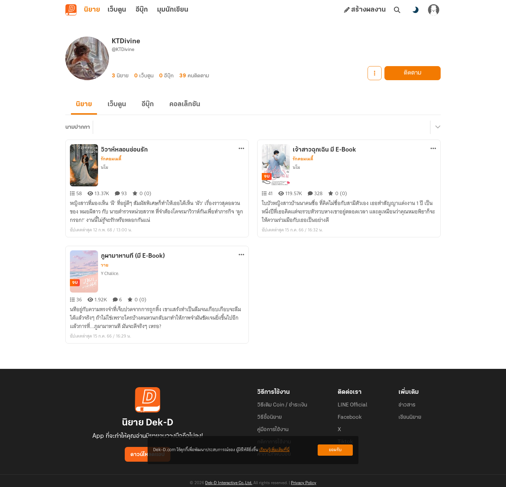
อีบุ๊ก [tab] (142, 9)
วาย (104, 265)
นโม (104, 167)
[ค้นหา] (397, 10)
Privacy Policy (303, 483)
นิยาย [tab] (92, 9)
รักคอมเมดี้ (111, 159)
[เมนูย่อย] (437, 127)
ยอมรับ (335, 450)
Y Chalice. (110, 273)
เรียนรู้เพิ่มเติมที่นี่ (274, 450)
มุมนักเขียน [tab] (172, 9)
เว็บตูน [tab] (117, 9)
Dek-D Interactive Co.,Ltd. (228, 483)
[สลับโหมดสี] (415, 10)
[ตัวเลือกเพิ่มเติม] (241, 148)
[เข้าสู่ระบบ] (434, 10)
